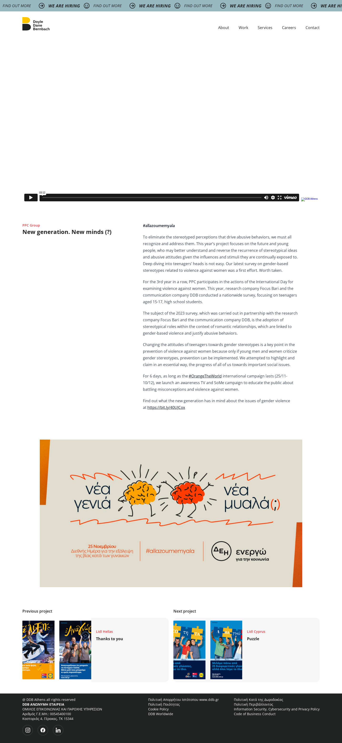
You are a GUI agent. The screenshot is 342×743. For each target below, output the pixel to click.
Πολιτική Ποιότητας (164, 704)
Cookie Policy (158, 709)
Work (243, 27)
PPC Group (31, 225)
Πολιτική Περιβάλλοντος (253, 704)
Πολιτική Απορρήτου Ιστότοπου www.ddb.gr (183, 699)
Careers (289, 27)
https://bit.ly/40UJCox (166, 407)
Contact (313, 27)
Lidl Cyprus (256, 631)
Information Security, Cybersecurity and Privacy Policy (277, 709)
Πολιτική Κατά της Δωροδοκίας (258, 699)
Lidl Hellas (104, 631)
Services (265, 27)
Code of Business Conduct (255, 714)
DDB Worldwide (160, 714)
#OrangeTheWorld (205, 376)
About (223, 27)
